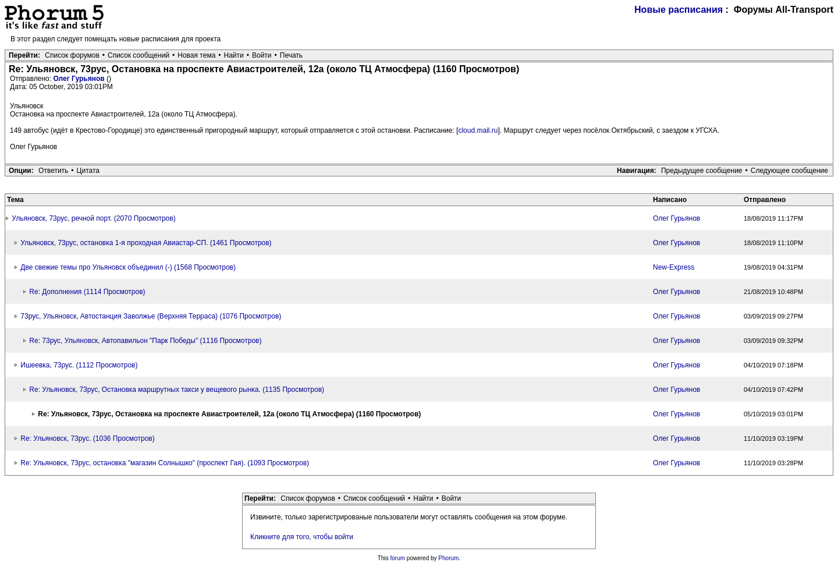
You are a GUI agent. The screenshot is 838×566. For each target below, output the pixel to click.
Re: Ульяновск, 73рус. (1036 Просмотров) (87, 438)
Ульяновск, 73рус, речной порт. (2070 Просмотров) (93, 218)
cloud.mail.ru (478, 130)
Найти (234, 55)
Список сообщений (138, 55)
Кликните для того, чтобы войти (301, 537)
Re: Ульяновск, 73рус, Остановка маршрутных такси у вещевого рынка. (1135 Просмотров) (176, 389)
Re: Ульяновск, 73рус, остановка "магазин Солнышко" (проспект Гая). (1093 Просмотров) (164, 463)
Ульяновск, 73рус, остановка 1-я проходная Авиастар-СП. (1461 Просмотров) (145, 243)
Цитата (88, 171)
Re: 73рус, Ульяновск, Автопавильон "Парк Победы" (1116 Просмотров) (145, 341)
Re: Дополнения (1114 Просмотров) (87, 292)
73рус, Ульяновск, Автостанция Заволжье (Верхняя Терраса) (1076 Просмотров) (150, 316)
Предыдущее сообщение (702, 171)
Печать (291, 55)
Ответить (53, 171)
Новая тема (196, 55)
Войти (262, 55)
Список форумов (72, 55)
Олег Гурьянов (79, 79)
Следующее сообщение (789, 171)
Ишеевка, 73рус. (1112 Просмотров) (78, 365)
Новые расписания (678, 10)
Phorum (448, 558)
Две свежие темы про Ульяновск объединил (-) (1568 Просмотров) (128, 267)
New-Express (673, 267)
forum (398, 558)
